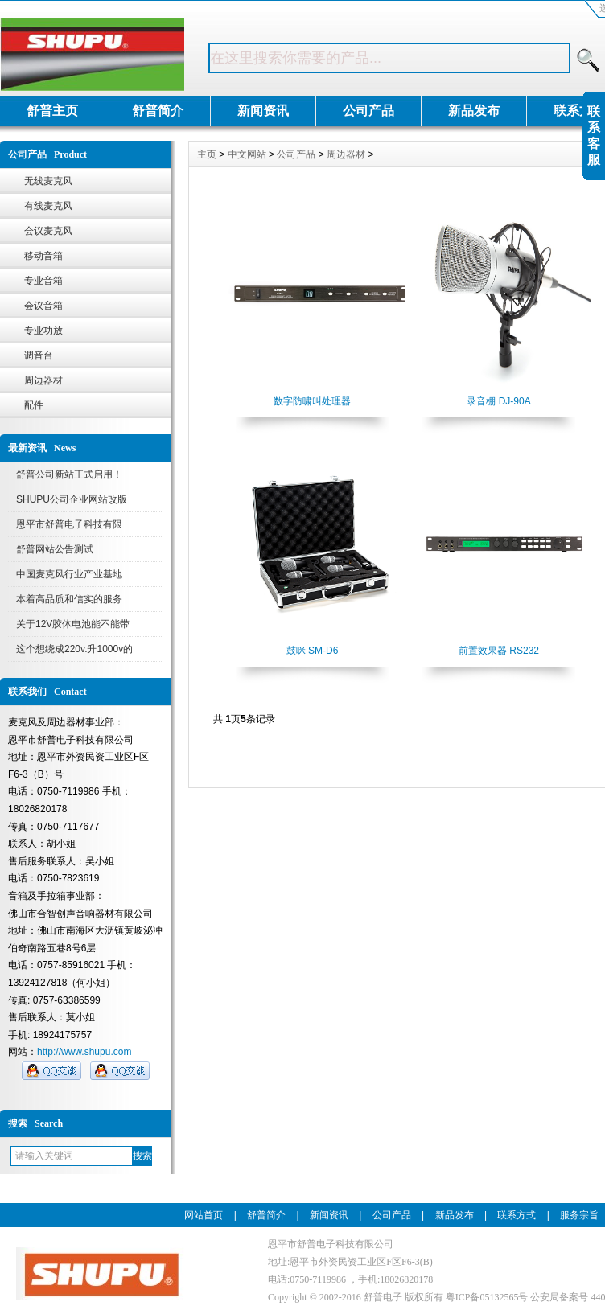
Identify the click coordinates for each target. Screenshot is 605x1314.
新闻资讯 (263, 110)
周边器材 (43, 380)
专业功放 (43, 330)
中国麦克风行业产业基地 (69, 574)
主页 (206, 154)
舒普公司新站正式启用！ (69, 474)
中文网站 (247, 154)
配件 (33, 405)
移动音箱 (43, 255)
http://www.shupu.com (84, 1051)
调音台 (38, 355)
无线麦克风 (48, 181)
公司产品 (368, 110)
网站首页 (203, 1215)
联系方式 (516, 1215)
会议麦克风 (48, 230)
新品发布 (474, 110)
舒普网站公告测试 (54, 549)
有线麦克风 (48, 205)
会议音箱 (43, 305)
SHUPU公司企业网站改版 (71, 499)
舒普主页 (52, 110)
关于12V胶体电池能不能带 (73, 624)
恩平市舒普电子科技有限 (69, 524)
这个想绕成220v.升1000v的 (74, 649)
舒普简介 (157, 110)
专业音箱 (43, 280)
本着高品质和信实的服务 (69, 599)
